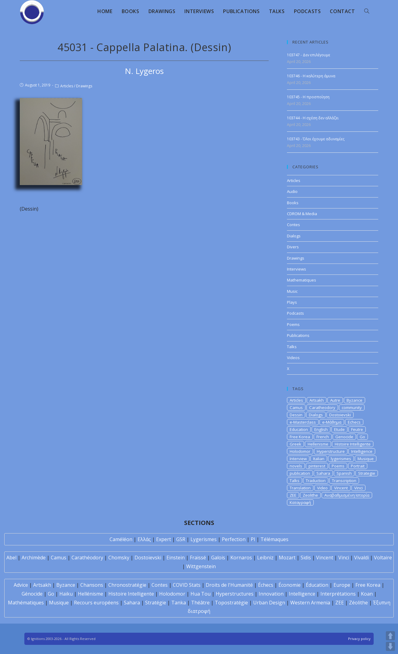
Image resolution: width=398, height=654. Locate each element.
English (321, 429)
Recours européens (96, 602)
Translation (300, 488)
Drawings (84, 86)
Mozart (287, 557)
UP (390, 635)
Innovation (271, 593)
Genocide (344, 436)
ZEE (293, 495)
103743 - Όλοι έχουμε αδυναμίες (315, 139)
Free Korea (300, 436)
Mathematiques (301, 280)
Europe (341, 585)
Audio (292, 191)
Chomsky (118, 557)
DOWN (390, 646)
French (322, 436)
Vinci (358, 488)
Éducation (317, 585)
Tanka (178, 602)
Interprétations (338, 593)
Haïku (66, 593)
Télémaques (274, 539)
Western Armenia (310, 602)
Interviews (296, 269)
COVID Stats (187, 585)
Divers (293, 247)
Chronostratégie (127, 585)
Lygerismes (203, 539)
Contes (293, 224)
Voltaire (383, 557)
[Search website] (367, 11)
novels (296, 466)
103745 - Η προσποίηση (308, 97)
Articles (66, 86)
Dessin (296, 415)
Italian (318, 458)
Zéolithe (358, 602)
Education (299, 429)
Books (292, 202)
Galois (218, 557)
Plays (292, 302)
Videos (293, 357)
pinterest (317, 466)
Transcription (344, 480)
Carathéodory (87, 557)
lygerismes (341, 458)
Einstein (175, 557)
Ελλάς (144, 539)
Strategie (366, 473)
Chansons (91, 585)
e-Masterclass (303, 422)
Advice (21, 585)
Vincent (341, 488)
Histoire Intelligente (353, 444)
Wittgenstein (201, 566)
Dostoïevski (147, 557)
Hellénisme (90, 593)
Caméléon (121, 539)
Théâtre (200, 602)
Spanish (344, 473)
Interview (298, 458)
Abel (11, 557)
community (352, 407)
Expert (163, 539)
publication (300, 473)
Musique (366, 458)
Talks (292, 346)
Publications (298, 335)
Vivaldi (361, 557)
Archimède (34, 557)
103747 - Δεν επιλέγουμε (308, 55)
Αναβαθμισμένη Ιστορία (346, 495)
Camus (296, 407)
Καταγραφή (300, 502)
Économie (289, 585)
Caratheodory (322, 407)
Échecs (265, 585)
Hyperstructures (234, 593)
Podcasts (295, 313)
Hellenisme (318, 444)
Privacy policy (359, 638)
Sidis (306, 557)
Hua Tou (200, 593)
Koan (367, 593)
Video (322, 488)
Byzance (354, 400)
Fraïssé (198, 557)
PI (253, 539)
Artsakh (316, 400)
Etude (339, 429)
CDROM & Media (302, 213)
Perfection (234, 539)
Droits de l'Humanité (229, 585)
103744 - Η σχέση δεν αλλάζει (313, 118)
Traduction (316, 480)
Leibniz (265, 557)
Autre (335, 400)
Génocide (32, 593)
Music (292, 291)
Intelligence (361, 451)
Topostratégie (231, 602)
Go (362, 436)
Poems (293, 324)
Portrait (358, 466)
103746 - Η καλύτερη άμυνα (311, 76)
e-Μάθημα (331, 422)
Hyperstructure (331, 451)
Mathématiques (26, 602)
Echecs (354, 422)
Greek (295, 444)
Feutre (357, 429)
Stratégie (155, 602)
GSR (180, 539)
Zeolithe (310, 495)
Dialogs (294, 236)
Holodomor (300, 451)
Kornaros (241, 557)
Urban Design (269, 602)
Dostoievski (340, 415)
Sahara (323, 473)
